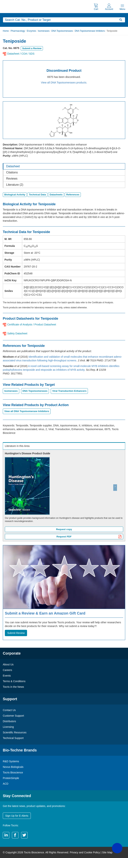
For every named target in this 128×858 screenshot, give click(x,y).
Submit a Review (31, 48)
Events (7, 675)
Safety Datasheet (17, 333)
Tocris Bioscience (13, 772)
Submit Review (16, 632)
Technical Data (37, 194)
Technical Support (13, 738)
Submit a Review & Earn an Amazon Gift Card (45, 613)
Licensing (8, 726)
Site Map (107, 852)
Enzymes (31, 31)
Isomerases (43, 31)
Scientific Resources (14, 732)
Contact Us (9, 710)
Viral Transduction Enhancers (69, 391)
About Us (8, 664)
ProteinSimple (11, 778)
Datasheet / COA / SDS (21, 53)
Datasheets (56, 194)
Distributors (9, 721)
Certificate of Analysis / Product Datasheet (31, 324)
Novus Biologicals (13, 766)
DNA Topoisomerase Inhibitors (90, 31)
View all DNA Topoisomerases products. (64, 82)
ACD (5, 783)
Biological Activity (14, 194)
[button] (12, 495)
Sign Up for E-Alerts (16, 815)
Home (6, 31)
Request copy (64, 529)
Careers (7, 670)
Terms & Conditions (14, 681)
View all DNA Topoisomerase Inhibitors (26, 411)
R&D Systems (11, 761)
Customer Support (13, 715)
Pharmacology (18, 31)
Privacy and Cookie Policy (85, 852)
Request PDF (89, 537)
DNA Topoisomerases (62, 31)
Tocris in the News (13, 686)
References (72, 194)
